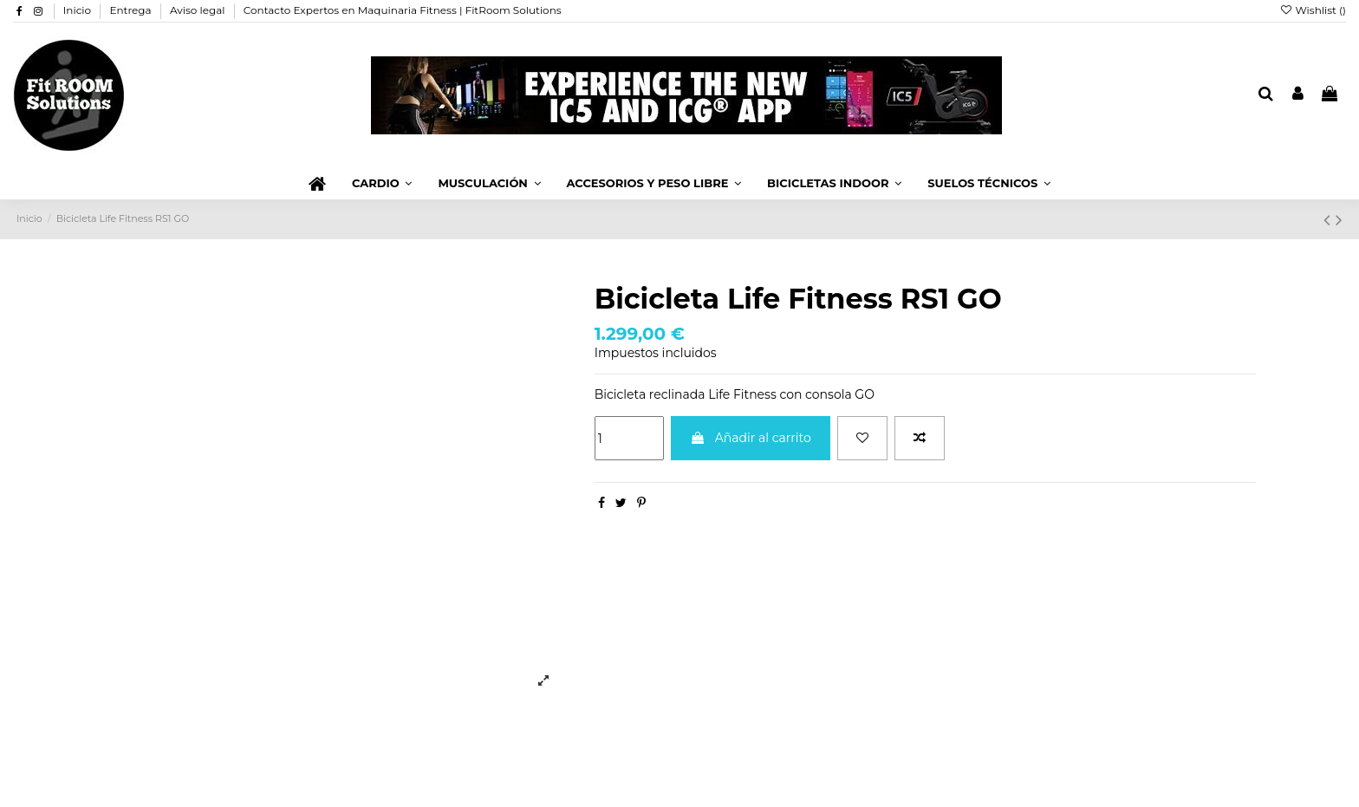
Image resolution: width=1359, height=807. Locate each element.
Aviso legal (199, 9)
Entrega (131, 9)
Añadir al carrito (750, 438)
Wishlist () (1312, 9)
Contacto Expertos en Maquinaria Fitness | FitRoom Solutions (403, 9)
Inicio (78, 9)
